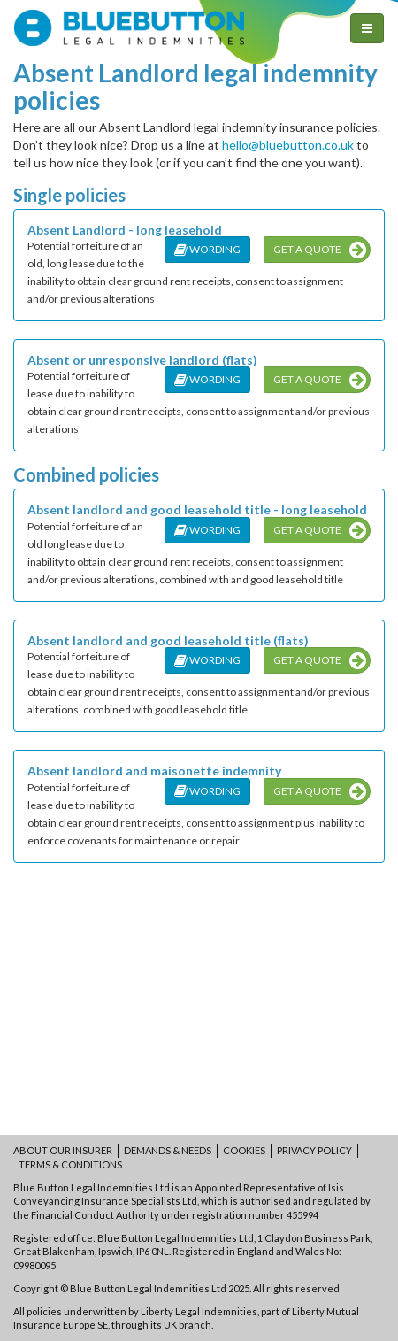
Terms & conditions (70, 1164)
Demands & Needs (167, 1150)
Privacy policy (314, 1150)
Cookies (244, 1150)
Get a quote (319, 249)
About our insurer (62, 1150)
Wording (207, 249)
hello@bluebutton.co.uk (288, 144)
